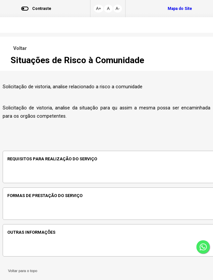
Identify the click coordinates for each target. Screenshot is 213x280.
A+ (98, 8)
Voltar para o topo (21, 271)
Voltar (19, 48)
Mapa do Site (180, 9)
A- (118, 8)
